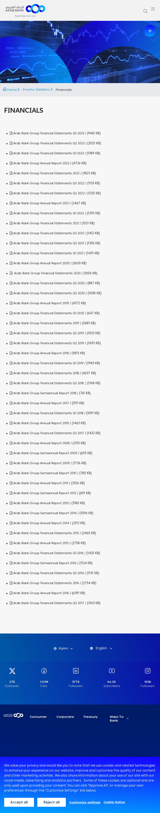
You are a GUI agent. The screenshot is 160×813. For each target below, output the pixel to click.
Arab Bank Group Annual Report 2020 (40, 263)
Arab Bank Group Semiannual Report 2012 (43, 493)
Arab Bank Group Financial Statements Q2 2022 (47, 193)
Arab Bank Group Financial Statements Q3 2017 (47, 433)
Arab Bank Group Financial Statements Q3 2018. (47, 383)
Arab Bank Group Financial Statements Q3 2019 (47, 333)
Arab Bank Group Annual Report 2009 (40, 463)
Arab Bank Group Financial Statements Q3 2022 (47, 183)
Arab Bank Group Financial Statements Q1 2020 (47, 313)
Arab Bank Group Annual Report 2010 (39, 423)
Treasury (90, 717)
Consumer (38, 717)
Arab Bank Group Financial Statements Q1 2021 (46, 253)
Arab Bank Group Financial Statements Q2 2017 (47, 603)
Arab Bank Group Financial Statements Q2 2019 (47, 343)
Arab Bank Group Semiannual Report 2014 (43, 513)
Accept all (19, 802)
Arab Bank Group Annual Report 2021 (39, 203)
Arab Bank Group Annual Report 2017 (39, 403)
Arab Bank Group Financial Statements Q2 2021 (47, 243)
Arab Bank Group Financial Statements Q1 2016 (47, 553)
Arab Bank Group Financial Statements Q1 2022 (47, 213)
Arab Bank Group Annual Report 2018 (39, 353)
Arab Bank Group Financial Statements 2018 (44, 373)
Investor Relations (37, 89)
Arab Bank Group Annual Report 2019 (39, 303)
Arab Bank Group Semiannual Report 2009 (43, 453)
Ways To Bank (117, 718)
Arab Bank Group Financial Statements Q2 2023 (47, 143)
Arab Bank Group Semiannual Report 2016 (43, 563)
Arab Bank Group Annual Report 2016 (39, 593)
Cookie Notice (114, 802)
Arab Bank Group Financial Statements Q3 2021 (47, 233)
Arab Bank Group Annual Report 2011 (39, 483)
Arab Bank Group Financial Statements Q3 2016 (47, 573)
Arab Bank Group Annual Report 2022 (39, 163)
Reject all (52, 802)
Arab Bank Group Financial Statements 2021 (44, 223)
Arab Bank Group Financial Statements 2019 (44, 323)
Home (12, 90)
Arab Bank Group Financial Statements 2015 (44, 533)
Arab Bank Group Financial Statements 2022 (45, 173)
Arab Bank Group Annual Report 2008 (40, 443)
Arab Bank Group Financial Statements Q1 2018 (46, 413)
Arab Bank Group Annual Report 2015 (39, 543)
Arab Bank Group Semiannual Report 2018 (43, 393)
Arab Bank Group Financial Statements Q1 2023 (47, 153)
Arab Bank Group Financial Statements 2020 (45, 273)
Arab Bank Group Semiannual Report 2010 (43, 473)
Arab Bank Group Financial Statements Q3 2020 (47, 283)
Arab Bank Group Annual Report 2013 (39, 503)
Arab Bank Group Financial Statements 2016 (44, 583)
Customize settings (84, 802)
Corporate (65, 717)
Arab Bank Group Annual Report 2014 (39, 523)
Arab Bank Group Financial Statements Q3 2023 (47, 133)
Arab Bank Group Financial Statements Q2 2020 (47, 293)
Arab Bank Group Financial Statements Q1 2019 (47, 363)
